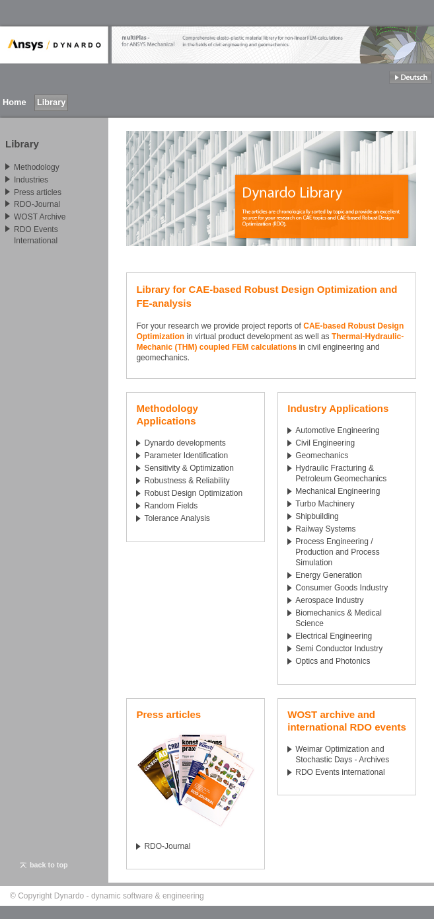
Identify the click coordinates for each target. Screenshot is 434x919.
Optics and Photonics (332, 661)
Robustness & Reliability (186, 480)
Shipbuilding (316, 516)
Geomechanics (321, 455)
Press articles (37, 191)
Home (14, 102)
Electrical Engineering (333, 636)
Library (51, 102)
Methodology (36, 167)
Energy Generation (328, 575)
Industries (31, 179)
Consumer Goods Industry (341, 587)
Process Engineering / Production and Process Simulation (337, 552)
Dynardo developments (184, 443)
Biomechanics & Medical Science (338, 618)
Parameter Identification (186, 455)
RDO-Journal (167, 846)
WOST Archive (39, 216)
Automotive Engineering (337, 430)
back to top (44, 865)
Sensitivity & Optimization (188, 468)
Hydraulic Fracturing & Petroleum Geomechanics (340, 473)
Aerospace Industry (329, 600)
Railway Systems (325, 529)
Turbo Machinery (325, 503)
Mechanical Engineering (337, 491)
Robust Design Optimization (193, 493)
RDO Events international (339, 772)
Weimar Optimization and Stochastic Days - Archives (342, 754)
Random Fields (171, 505)
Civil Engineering (325, 443)
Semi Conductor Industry (338, 648)
